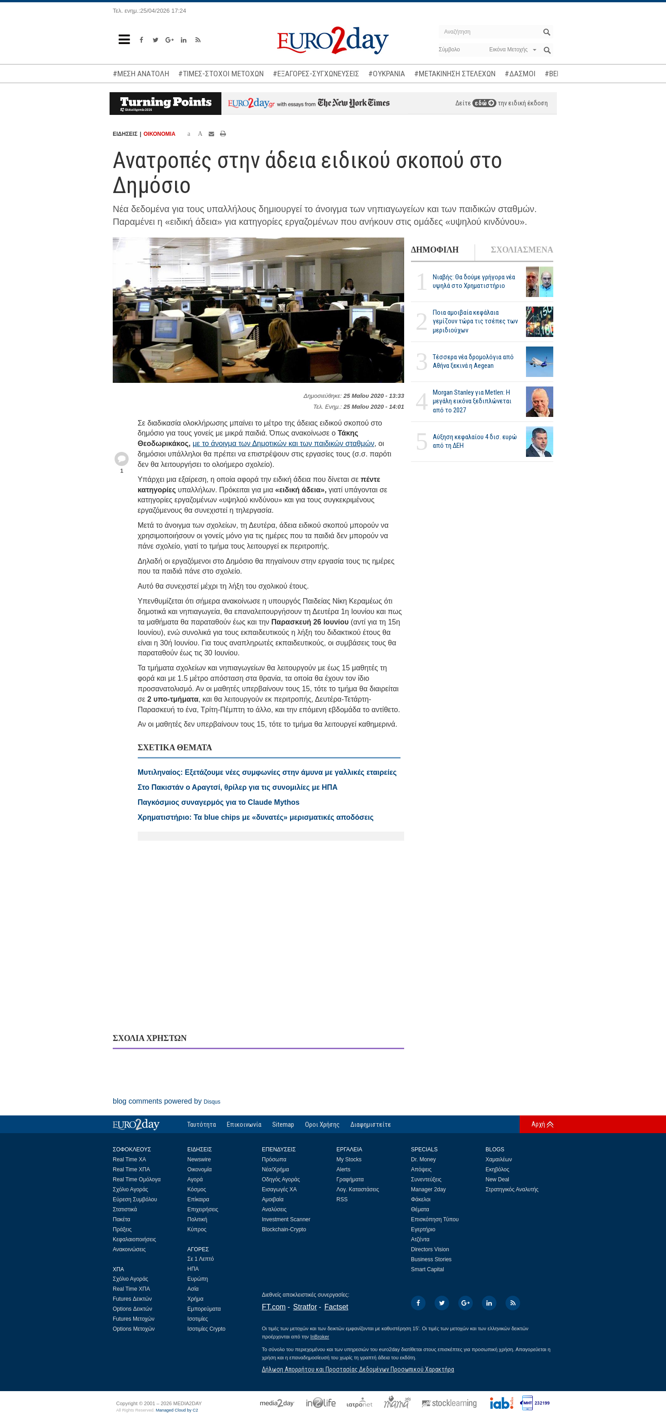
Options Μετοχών (134, 1329)
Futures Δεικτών (132, 1299)
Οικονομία (199, 1169)
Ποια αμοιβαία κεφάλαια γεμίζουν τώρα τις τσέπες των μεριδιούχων (475, 321)
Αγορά (195, 1179)
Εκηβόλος (497, 1169)
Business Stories (431, 1259)
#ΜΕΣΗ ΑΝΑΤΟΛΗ (141, 73)
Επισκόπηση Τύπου (435, 1219)
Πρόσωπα (274, 1159)
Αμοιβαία (273, 1199)
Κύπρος (196, 1229)
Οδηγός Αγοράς (281, 1179)
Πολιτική (197, 1219)
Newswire (199, 1159)
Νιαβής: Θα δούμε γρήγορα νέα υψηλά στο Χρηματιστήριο (474, 281)
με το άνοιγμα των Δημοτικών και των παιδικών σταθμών (284, 443)
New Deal (497, 1179)
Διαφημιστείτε (371, 1124)
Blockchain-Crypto (284, 1229)
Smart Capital (427, 1269)
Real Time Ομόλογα (136, 1179)
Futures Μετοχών (134, 1319)
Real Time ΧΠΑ (131, 1169)
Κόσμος (196, 1189)
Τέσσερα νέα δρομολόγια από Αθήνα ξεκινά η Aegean (473, 361)
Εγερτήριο (423, 1229)
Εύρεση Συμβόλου (135, 1199)
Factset (336, 1307)
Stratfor (305, 1307)
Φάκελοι (421, 1199)
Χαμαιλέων (499, 1159)
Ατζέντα (420, 1239)
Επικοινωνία (244, 1124)
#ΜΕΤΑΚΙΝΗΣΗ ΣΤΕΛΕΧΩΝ (455, 73)
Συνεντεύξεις (426, 1179)
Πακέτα (121, 1219)
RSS (342, 1199)
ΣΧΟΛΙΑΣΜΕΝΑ (522, 249)
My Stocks (348, 1159)
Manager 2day (428, 1189)
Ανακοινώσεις (129, 1249)
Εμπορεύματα (204, 1309)
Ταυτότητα (201, 1124)
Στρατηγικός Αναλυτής (512, 1189)
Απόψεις (421, 1169)
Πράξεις (122, 1229)
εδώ (484, 103)
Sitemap (283, 1124)
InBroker (319, 1336)
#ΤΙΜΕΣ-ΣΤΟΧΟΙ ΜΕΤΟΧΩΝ (221, 73)
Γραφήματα (350, 1179)
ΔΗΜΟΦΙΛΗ (435, 249)
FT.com (273, 1307)
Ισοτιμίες (197, 1319)
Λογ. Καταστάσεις (357, 1189)
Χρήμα (195, 1299)
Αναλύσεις (274, 1209)
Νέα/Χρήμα (275, 1169)
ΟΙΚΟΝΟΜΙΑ (159, 134)
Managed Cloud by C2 (177, 1410)
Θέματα (420, 1209)
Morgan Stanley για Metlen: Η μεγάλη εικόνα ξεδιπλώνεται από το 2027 (472, 401)
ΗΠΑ (193, 1269)
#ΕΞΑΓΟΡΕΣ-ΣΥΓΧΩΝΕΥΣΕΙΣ (316, 73)
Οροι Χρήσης (322, 1124)
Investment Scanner (286, 1219)
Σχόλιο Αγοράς (130, 1189)
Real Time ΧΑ (129, 1159)
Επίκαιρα (198, 1199)
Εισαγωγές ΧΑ (279, 1189)
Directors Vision (430, 1249)
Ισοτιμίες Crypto (206, 1329)
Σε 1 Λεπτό (200, 1259)
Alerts (343, 1169)
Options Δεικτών (132, 1309)
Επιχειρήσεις (202, 1209)
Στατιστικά (125, 1209)
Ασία (193, 1289)
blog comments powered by (166, 1101)
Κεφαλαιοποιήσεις (134, 1239)
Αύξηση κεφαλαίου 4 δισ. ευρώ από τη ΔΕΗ (475, 441)
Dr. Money (423, 1159)
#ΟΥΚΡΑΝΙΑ (386, 73)
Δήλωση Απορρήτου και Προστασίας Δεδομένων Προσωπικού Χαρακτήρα (358, 1369)
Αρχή (538, 1124)
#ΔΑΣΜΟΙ (520, 73)
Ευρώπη (197, 1279)
